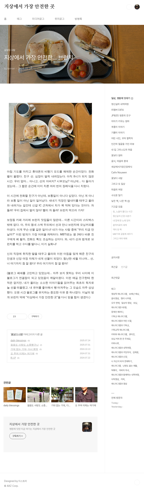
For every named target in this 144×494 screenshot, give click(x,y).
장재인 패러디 (117, 312)
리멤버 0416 (117, 109)
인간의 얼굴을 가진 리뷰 (122, 144)
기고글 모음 (116, 206)
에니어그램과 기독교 (120, 325)
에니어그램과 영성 (119, 383)
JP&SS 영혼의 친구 (120, 115)
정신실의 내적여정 (120, 104)
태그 (19, 19)
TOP (137, 482)
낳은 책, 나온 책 (120, 201)
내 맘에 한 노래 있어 (121, 220)
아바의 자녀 (124, 370)
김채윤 (135, 352)
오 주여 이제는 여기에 (22, 353)
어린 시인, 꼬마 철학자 (122, 138)
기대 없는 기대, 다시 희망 (24, 349)
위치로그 (59, 19)
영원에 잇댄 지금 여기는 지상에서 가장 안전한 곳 (32, 429)
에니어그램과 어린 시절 (121, 321)
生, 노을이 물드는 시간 (122, 211)
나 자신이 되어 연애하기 (121, 361)
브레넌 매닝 (134, 294)
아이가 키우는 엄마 (120, 121)
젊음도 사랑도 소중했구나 (25, 344)
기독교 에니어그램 (119, 316)
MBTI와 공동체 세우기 (123, 234)
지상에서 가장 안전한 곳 (29, 6)
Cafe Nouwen (119, 172)
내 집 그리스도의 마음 (121, 149)
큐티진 (132, 334)
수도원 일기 (116, 195)
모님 (135, 303)
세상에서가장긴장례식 (121, 166)
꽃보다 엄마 (116, 155)
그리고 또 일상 (118, 184)
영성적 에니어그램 (119, 294)
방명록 (78, 19)
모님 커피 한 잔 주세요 (120, 339)
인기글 (124, 267)
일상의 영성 (126, 303)
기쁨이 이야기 (117, 132)
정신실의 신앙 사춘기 (122, 216)
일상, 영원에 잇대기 (122, 98)
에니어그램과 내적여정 (121, 348)
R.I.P (13, 357)
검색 (129, 6)
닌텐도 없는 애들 (130, 365)
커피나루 (115, 343)
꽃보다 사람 (17, 334)
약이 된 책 (117, 229)
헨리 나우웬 (126, 298)
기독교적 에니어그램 (120, 330)
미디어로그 (38, 19)
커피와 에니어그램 (119, 334)
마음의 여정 (116, 189)
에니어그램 (116, 365)
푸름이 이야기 (117, 127)
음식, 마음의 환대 (119, 161)
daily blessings (18, 340)
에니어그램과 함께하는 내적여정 (125, 374)
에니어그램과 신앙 (119, 357)
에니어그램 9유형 (119, 307)
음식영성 (115, 298)
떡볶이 (114, 370)
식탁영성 (115, 379)
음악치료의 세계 (120, 225)
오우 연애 (115, 303)
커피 (123, 379)
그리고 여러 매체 (120, 238)
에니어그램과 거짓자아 (121, 352)
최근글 (114, 267)
